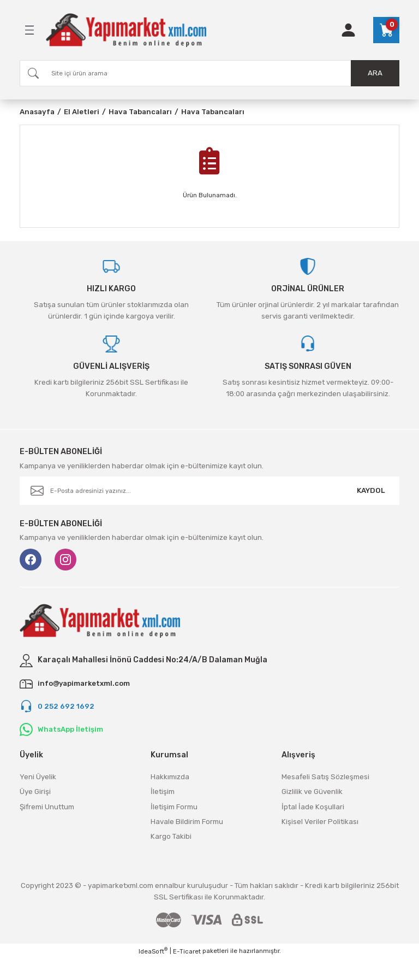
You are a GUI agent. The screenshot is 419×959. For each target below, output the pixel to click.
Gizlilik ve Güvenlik (312, 791)
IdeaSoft (153, 951)
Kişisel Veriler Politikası (320, 821)
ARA (375, 73)
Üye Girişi (35, 791)
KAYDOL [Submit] (371, 490)
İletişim (163, 791)
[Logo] (126, 30)
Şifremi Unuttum (47, 807)
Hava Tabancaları (212, 112)
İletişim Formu (174, 807)
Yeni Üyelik (38, 777)
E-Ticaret (187, 951)
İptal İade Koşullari (313, 807)
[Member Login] (348, 30)
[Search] (209, 73)
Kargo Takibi (171, 836)
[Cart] (386, 30)
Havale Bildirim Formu (187, 821)
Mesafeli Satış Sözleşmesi (325, 777)
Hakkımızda (170, 777)
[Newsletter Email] (209, 490)
